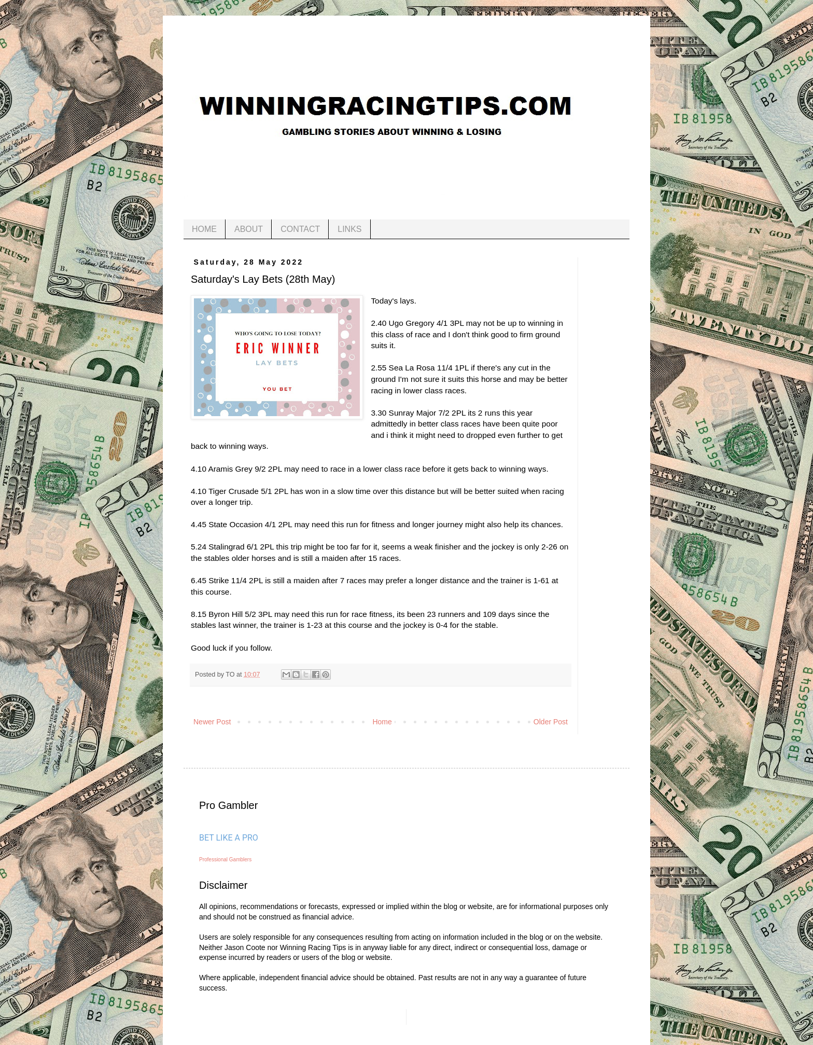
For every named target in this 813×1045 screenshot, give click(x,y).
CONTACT (300, 229)
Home (381, 722)
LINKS (349, 229)
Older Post (551, 722)
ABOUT (248, 229)
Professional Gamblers (225, 859)
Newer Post (212, 722)
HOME (204, 229)
